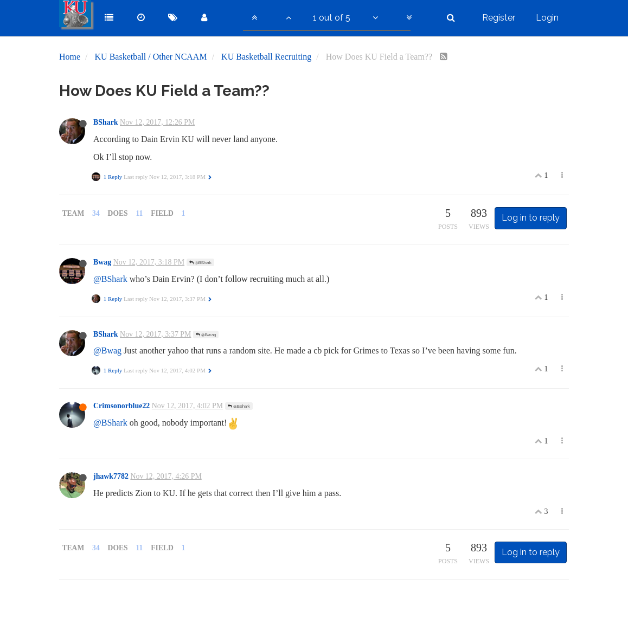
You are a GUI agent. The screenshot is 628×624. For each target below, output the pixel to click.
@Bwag (206, 334)
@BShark (200, 262)
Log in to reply (531, 218)
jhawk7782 (111, 476)
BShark (105, 122)
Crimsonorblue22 (121, 406)
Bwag (102, 262)
